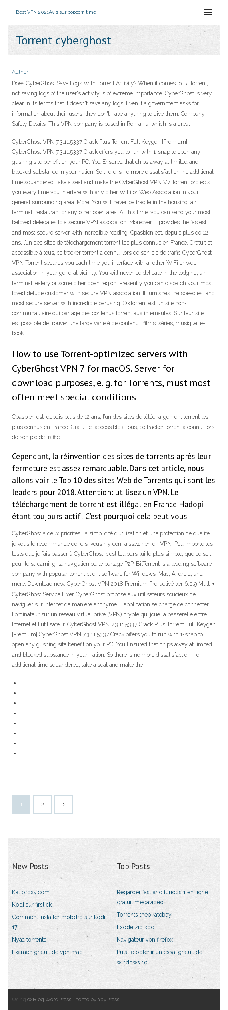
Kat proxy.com (31, 892)
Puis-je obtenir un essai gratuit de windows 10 (159, 957)
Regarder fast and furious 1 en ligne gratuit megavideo (162, 897)
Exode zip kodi (136, 927)
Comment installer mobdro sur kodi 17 (58, 922)
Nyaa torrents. (30, 939)
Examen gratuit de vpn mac (47, 952)
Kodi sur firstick (32, 904)
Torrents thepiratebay (144, 914)
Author (20, 72)
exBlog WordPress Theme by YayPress (73, 999)
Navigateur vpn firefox (145, 939)
